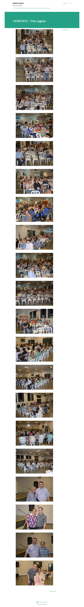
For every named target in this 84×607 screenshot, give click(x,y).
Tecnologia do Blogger (42, 602)
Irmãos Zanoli (18, 3)
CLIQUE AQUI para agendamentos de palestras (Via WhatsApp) (32, 8)
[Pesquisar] (65, 3)
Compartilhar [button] (65, 30)
